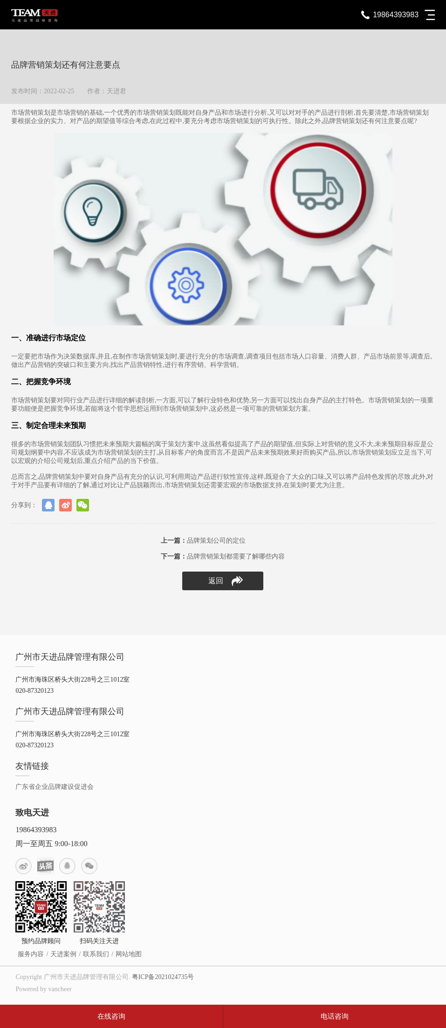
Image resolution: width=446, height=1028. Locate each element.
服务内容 (31, 954)
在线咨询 (111, 1016)
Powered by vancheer (43, 989)
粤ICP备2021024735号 (163, 976)
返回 (225, 581)
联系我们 (96, 954)
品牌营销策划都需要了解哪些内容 (223, 556)
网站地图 (129, 954)
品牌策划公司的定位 (203, 540)
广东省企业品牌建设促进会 (54, 786)
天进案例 (63, 954)
